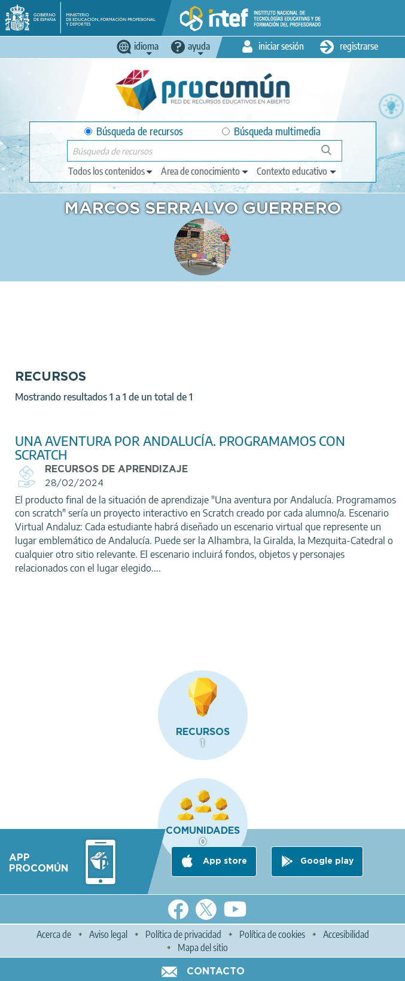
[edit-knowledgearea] (205, 171)
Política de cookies (272, 934)
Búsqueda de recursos (133, 131)
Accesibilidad (346, 934)
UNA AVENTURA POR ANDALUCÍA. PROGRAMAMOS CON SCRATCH (180, 448)
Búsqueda (333, 154)
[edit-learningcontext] (297, 171)
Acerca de (53, 934)
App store (223, 861)
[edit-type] (111, 171)
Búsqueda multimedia (271, 131)
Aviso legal (108, 934)
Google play (327, 861)
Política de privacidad (183, 934)
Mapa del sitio (203, 947)
